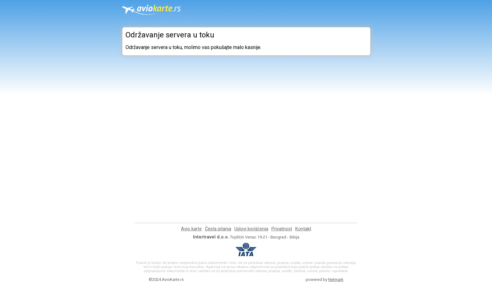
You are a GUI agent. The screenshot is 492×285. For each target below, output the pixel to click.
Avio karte (191, 229)
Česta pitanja (218, 229)
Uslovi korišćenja (251, 229)
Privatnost (281, 229)
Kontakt (303, 229)
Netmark (335, 279)
